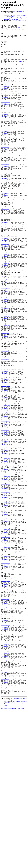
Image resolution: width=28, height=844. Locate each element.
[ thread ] (20, 20)
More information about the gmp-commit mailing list (13, 842)
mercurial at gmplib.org (18, 11)
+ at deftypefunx (5, 117)
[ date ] (15, 20)
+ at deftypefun (5, 101)
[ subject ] (24, 20)
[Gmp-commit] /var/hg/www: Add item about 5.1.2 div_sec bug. (15, 18)
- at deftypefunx (5, 112)
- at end (3, 508)
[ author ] (6, 21)
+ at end (3, 528)
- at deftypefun (5, 98)
